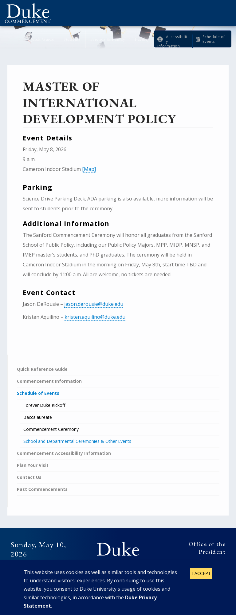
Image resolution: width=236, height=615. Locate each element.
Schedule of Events (214, 39)
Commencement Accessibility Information (64, 453)
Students (72, 39)
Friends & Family (107, 39)
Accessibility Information (172, 41)
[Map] (89, 169)
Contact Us (29, 477)
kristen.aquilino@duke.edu (95, 317)
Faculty (142, 39)
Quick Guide (41, 39)
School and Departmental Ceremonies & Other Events (77, 441)
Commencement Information (49, 381)
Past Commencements (42, 489)
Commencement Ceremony (51, 429)
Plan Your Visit (33, 465)
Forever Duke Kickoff (44, 405)
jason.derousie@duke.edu (93, 304)
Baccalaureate (37, 417)
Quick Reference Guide (42, 369)
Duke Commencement (30, 13)
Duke (118, 549)
